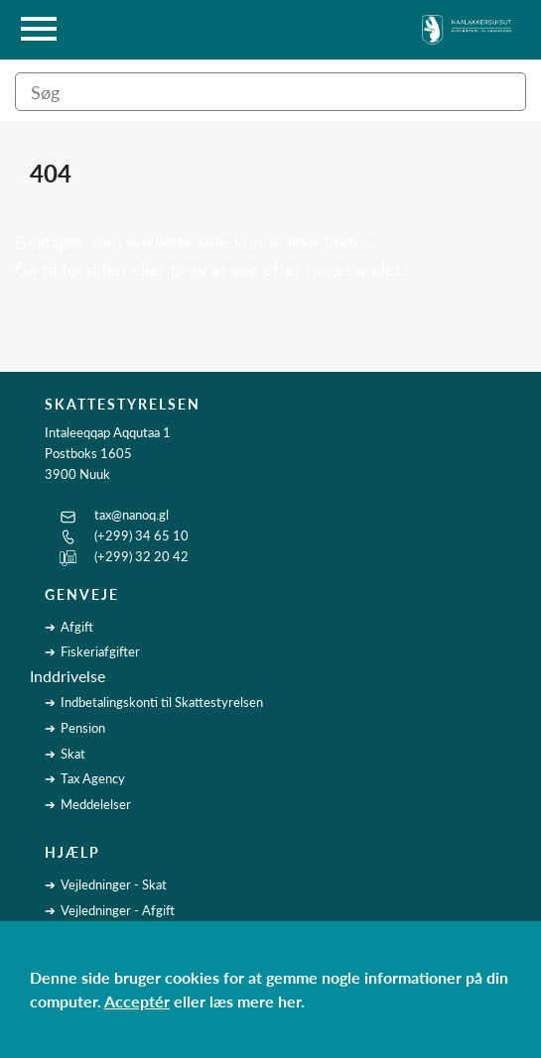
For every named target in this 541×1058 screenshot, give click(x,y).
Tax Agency (93, 778)
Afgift (77, 627)
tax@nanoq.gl (131, 515)
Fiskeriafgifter (100, 651)
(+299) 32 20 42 (141, 556)
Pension (83, 728)
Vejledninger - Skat (114, 884)
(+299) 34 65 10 (141, 535)
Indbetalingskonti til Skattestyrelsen (162, 702)
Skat (73, 754)
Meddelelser (96, 804)
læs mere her (255, 1001)
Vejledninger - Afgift (118, 910)
